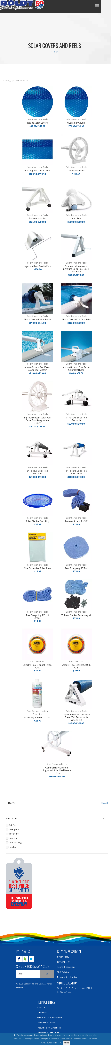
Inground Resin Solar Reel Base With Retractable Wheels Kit (76, 717)
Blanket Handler (37, 218)
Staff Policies (63, 972)
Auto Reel (76, 218)
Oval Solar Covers (76, 122)
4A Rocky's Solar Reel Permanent (76, 472)
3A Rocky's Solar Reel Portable (37, 472)
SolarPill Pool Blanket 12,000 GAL (37, 666)
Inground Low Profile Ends (37, 266)
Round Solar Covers (37, 122)
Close (66, 1042)
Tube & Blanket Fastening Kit (76, 615)
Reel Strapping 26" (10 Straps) (37, 616)
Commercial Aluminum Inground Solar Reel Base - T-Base (57, 770)
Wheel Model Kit (76, 170)
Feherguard (13, 829)
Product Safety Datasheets (49, 1027)
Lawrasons (13, 838)
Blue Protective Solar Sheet (37, 568)
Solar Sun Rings (15, 842)
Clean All (104, 803)
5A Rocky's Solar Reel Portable (76, 419)
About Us (41, 1007)
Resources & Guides (46, 1022)
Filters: (10, 803)
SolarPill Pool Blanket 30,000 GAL (76, 666)
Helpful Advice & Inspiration (49, 1017)
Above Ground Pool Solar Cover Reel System (37, 368)
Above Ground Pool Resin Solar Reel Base (76, 368)
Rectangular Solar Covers (37, 170)
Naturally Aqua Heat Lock (37, 717)
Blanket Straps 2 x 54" (76, 521)
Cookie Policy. (56, 1042)
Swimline (12, 847)
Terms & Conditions (66, 967)
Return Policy (63, 956)
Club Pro (12, 825)
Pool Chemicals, (37, 661)
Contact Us (42, 1012)
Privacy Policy (63, 961)
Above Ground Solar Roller (37, 319)
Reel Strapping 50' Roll (76, 568)
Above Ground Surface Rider (76, 319)
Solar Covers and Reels (37, 119)
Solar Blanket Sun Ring (37, 521)
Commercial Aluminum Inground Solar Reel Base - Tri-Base (76, 269)
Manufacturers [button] (12, 818)
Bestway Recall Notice (67, 977)
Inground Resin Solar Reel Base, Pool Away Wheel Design (37, 420)
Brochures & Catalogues (48, 1032)
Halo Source (14, 833)
